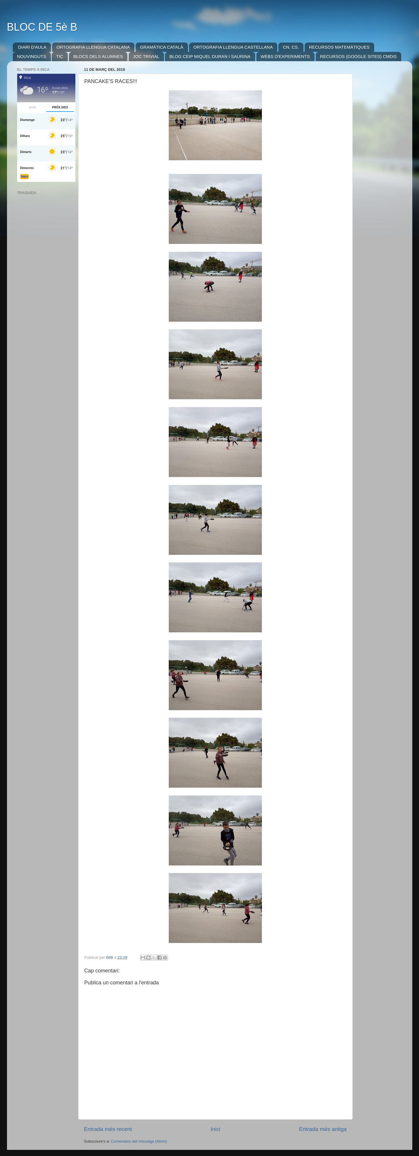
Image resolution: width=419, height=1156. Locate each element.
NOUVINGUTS (31, 56)
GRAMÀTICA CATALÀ (161, 47)
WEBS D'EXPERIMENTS (285, 56)
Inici (216, 1129)
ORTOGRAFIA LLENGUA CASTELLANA (233, 47)
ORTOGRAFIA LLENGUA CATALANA (93, 47)
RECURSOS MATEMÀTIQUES (339, 47)
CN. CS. (291, 47)
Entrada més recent (108, 1129)
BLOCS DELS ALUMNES (98, 56)
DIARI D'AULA (32, 47)
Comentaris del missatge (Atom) (139, 1141)
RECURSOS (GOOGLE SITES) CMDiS (358, 56)
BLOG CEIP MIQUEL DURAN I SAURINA (209, 56)
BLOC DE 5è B (42, 27)
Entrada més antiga (323, 1129)
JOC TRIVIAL (146, 56)
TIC (59, 56)
